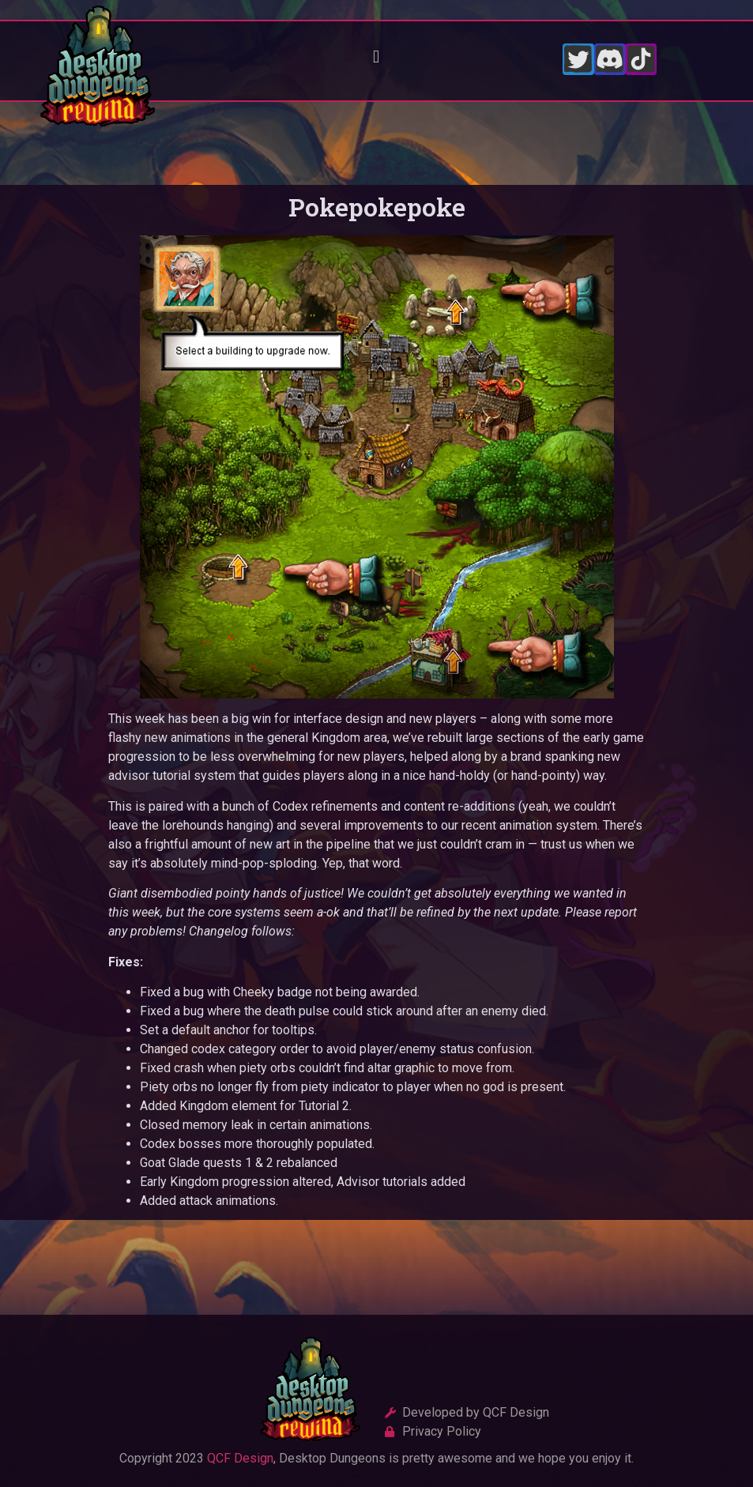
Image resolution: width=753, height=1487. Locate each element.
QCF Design (240, 1458)
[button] (376, 57)
